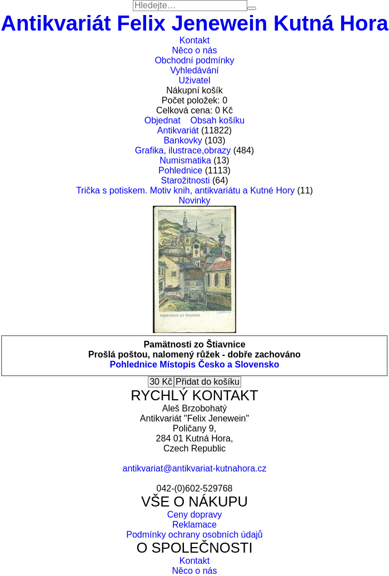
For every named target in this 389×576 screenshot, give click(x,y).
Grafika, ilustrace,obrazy (183, 150)
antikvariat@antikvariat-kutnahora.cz (194, 468)
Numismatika (185, 160)
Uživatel (195, 80)
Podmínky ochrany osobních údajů (194, 534)
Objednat (162, 120)
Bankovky (182, 140)
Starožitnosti (185, 180)
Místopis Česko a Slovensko (219, 364)
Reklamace (194, 524)
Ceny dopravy (194, 514)
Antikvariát (178, 130)
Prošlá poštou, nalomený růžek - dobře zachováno (194, 354)
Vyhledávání (194, 70)
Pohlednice (180, 170)
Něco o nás (194, 50)
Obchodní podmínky (194, 60)
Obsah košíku (217, 120)
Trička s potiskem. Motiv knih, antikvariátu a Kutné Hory (185, 190)
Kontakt (194, 40)
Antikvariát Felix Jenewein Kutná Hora (194, 23)
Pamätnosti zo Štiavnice (194, 344)
